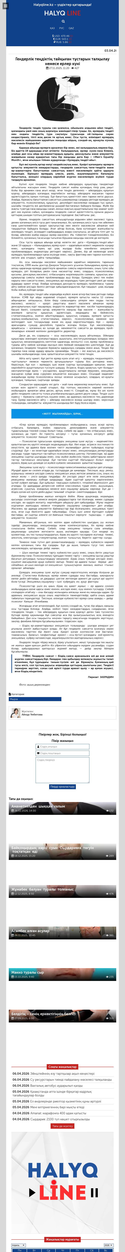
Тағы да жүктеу (62, 1131)
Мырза (14, 699)
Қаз (52, 28)
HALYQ (62, 13)
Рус (61, 28)
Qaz (71, 28)
